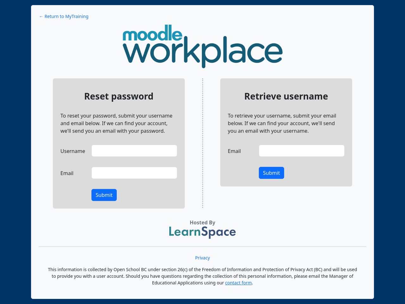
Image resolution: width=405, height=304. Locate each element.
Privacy (202, 258)
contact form (238, 283)
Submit (104, 195)
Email (66, 173)
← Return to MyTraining (64, 16)
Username (72, 151)
